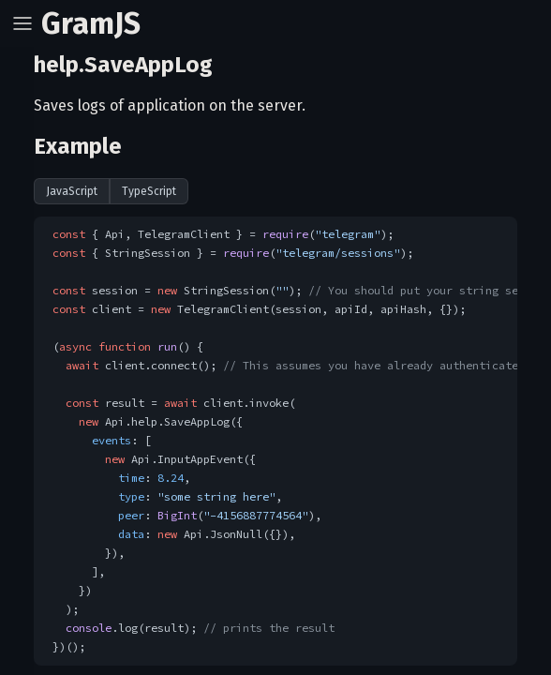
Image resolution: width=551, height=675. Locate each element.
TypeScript (149, 191)
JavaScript (71, 191)
